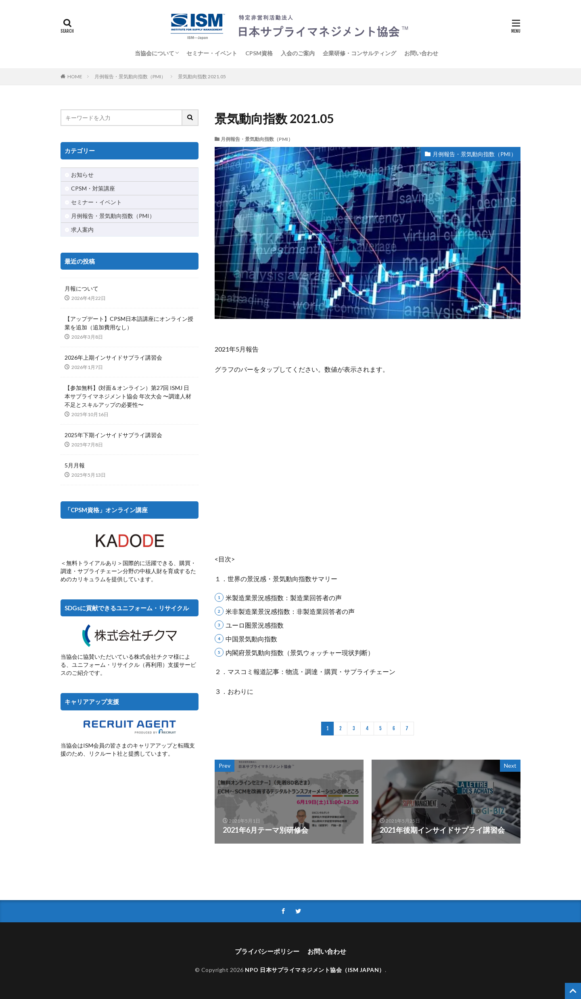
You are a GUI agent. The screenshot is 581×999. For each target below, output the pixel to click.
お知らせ (82, 174)
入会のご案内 (298, 53)
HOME (74, 76)
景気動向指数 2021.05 (202, 76)
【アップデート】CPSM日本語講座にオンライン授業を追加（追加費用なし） (129, 323)
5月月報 (75, 465)
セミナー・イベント (211, 53)
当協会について (154, 53)
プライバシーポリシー (267, 951)
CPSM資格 (259, 53)
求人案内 (82, 229)
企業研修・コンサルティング (359, 53)
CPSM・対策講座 (93, 188)
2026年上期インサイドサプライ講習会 (113, 357)
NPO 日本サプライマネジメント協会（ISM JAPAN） (315, 969)
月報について (81, 288)
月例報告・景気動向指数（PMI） (130, 76)
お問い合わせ (421, 53)
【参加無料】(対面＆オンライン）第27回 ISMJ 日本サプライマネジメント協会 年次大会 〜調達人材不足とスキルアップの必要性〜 (128, 396)
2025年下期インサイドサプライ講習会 (113, 434)
